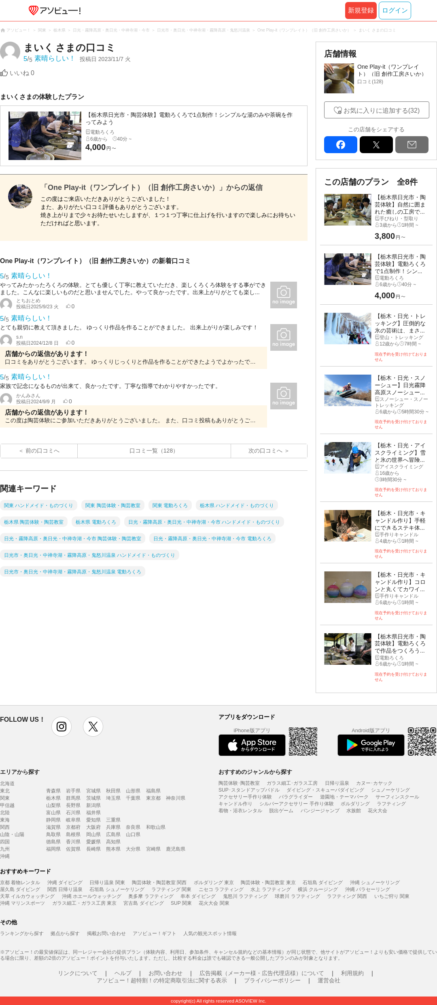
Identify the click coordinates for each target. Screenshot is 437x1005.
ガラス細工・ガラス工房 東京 (84, 903)
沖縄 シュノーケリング (375, 882)
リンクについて (78, 973)
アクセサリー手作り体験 (245, 797)
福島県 (153, 791)
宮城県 (93, 791)
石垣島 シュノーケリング (116, 889)
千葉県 (133, 798)
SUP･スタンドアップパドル (249, 790)
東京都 (153, 798)
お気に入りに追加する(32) (382, 110)
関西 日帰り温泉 (65, 889)
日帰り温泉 (337, 783)
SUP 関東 (181, 903)
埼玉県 (113, 798)
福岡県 (53, 849)
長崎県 (93, 849)
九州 (5, 849)
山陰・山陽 (12, 834)
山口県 (133, 834)
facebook (340, 144)
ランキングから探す (22, 933)
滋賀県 (53, 827)
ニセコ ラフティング (221, 889)
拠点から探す (65, 933)
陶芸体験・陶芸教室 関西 (159, 882)
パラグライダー (296, 797)
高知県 (113, 842)
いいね (22, 73)
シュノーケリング (390, 790)
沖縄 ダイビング (65, 882)
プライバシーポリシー (272, 980)
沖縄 (5, 856)
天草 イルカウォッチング (27, 896)
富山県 (53, 812)
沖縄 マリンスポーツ (22, 903)
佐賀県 (73, 849)
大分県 (133, 849)
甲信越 (7, 805)
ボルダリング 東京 (214, 882)
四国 (5, 842)
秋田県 (113, 791)
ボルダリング (355, 804)
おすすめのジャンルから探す (255, 772)
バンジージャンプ (320, 810)
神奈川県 (175, 798)
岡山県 (93, 834)
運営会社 (329, 980)
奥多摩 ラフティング (150, 896)
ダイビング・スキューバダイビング (325, 790)
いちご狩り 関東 (391, 896)
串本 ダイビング (198, 896)
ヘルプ (123, 973)
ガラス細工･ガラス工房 (292, 783)
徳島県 (53, 842)
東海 (5, 820)
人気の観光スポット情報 (210, 933)
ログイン (395, 10)
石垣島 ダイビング (323, 882)
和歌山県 (155, 827)
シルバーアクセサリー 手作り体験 (296, 804)
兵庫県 (113, 827)
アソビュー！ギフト (154, 933)
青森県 (53, 791)
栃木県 (53, 798)
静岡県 (53, 820)
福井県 (93, 812)
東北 (5, 791)
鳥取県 (53, 834)
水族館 (353, 810)
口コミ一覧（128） (153, 450)
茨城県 (93, 798)
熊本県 (113, 849)
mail (412, 144)
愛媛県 (93, 842)
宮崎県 (153, 849)
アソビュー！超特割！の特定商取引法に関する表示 (162, 980)
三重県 (113, 820)
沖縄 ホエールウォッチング (91, 896)
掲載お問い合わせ (106, 933)
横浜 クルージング (318, 889)
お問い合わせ (165, 973)
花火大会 (377, 810)
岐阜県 (73, 820)
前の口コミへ (42, 450)
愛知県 (93, 820)
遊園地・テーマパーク (344, 797)
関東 (5, 798)
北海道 (7, 783)
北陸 (5, 812)
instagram (61, 726)
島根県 (73, 834)
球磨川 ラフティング (297, 896)
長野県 (73, 805)
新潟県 (93, 805)
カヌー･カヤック (374, 783)
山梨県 (53, 805)
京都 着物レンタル (20, 882)
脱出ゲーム (281, 810)
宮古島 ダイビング (143, 903)
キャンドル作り (235, 804)
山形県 (133, 791)
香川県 (73, 842)
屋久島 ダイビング (20, 889)
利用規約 (352, 973)
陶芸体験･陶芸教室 (239, 783)
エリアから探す (20, 772)
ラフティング (391, 804)
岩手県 (73, 791)
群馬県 (73, 798)
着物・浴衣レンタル (240, 810)
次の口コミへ (265, 450)
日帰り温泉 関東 (107, 882)
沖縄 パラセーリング (367, 889)
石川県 (73, 812)
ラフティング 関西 (347, 896)
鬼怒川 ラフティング (245, 896)
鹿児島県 (175, 849)
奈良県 (133, 827)
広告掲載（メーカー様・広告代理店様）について (261, 973)
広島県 (113, 834)
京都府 (73, 827)
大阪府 (93, 827)
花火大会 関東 (214, 903)
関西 (5, 827)
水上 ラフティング (270, 889)
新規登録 (361, 10)
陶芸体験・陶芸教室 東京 (268, 882)
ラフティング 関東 (171, 889)
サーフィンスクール (397, 797)
